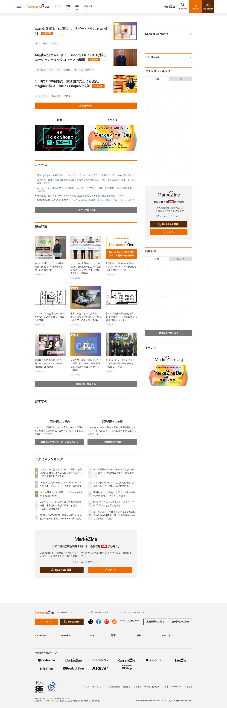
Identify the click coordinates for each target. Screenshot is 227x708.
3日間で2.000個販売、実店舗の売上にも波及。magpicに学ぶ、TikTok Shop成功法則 (70, 84)
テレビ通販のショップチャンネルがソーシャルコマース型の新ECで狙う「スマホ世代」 (114, 472)
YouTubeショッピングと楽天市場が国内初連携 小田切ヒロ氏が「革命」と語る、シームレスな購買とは (61, 505)
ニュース (56, 6)
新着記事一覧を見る (86, 384)
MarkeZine (40, 635)
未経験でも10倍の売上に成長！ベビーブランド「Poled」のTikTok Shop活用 (50, 363)
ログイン (110, 569)
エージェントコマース (84, 70)
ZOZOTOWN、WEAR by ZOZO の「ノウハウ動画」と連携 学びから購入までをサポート (86, 200)
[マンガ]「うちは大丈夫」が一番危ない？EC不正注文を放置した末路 (50, 316)
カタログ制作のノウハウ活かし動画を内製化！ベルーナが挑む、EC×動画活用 (50, 266)
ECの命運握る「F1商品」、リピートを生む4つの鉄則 (71, 31)
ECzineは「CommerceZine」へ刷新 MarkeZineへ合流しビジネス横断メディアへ (121, 266)
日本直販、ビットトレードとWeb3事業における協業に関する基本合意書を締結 (81, 195)
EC (37, 44)
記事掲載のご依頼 (112, 442)
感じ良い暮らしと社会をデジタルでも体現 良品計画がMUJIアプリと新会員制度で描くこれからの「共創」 (115, 515)
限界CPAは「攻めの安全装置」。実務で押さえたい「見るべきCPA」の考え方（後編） (85, 316)
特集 (77, 6)
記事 (68, 6)
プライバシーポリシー (172, 687)
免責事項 (127, 687)
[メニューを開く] (19, 6)
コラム (54, 44)
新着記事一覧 (86, 105)
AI (58, 70)
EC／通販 (56, 96)
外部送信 (188, 687)
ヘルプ (86, 687)
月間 (180, 79)
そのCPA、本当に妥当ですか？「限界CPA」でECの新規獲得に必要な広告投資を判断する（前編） (85, 365)
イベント (88, 6)
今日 (157, 79)
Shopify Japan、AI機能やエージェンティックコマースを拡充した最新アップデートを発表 (86, 175)
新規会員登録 (61, 569)
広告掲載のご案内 (155, 621)
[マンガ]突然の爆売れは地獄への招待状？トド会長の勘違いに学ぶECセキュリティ (121, 316)
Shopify (67, 70)
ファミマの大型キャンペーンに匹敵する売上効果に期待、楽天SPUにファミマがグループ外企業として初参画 (85, 268)
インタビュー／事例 (44, 70)
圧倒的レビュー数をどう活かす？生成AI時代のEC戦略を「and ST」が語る (120, 363)
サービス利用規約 (152, 687)
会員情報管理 (114, 687)
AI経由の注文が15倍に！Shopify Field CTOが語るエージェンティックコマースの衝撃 (70, 57)
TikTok (67, 96)
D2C (45, 44)
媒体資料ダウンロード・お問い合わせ (59, 442)
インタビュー (42, 96)
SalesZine (65, 635)
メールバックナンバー (86, 561)
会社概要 (137, 687)
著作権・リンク (98, 687)
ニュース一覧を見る (86, 209)
